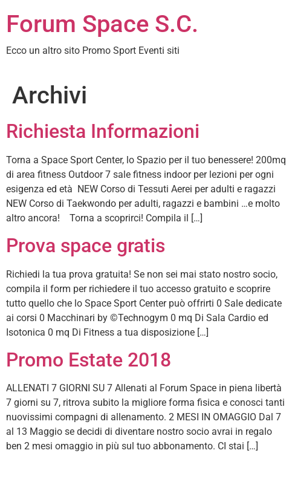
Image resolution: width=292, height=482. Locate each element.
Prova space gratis (85, 245)
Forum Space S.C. (102, 24)
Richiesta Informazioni (103, 131)
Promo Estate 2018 (88, 359)
